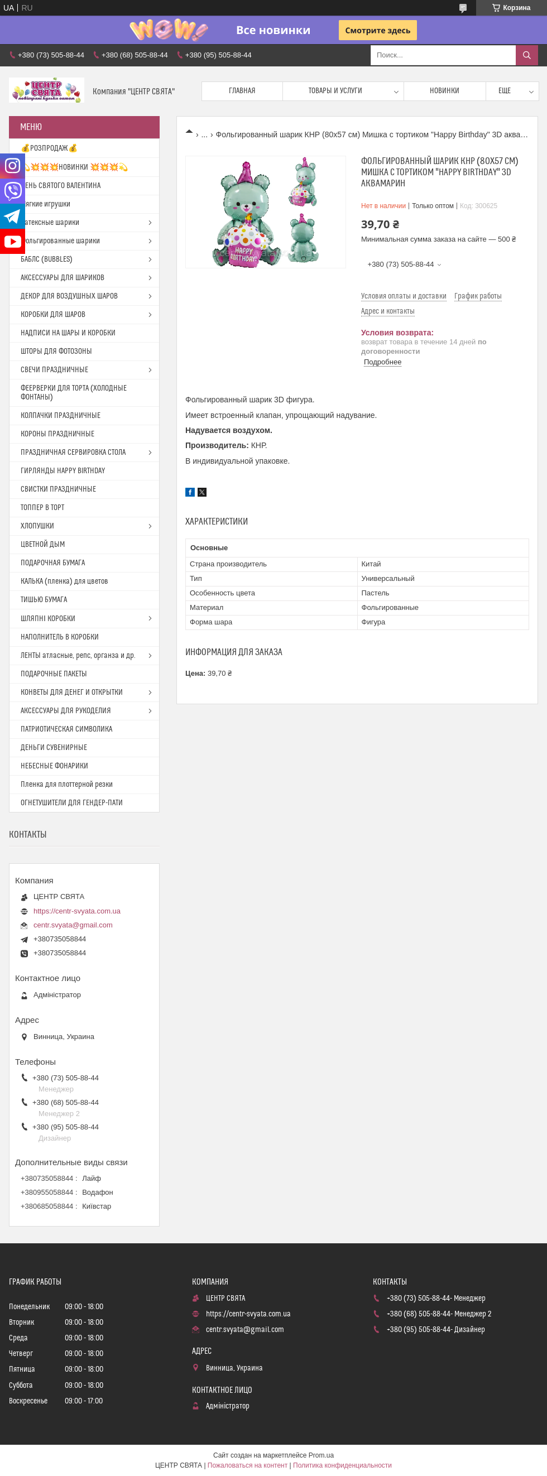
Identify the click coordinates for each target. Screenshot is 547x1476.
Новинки (444, 90)
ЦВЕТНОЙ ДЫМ (43, 544)
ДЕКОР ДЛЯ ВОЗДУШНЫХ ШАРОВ (69, 296)
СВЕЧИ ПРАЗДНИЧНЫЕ (54, 370)
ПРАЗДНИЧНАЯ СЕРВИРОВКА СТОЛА (73, 452)
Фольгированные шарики (60, 241)
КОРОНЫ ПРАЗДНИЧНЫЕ (57, 434)
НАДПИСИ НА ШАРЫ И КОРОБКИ (68, 333)
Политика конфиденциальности (342, 1465)
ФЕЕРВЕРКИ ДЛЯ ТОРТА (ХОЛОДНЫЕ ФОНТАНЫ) (74, 393)
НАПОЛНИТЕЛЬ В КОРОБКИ (60, 637)
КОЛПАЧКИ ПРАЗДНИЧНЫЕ (60, 415)
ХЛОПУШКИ (37, 526)
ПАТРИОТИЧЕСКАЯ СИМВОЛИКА (66, 729)
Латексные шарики (50, 222)
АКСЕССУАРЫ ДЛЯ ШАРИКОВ (62, 277)
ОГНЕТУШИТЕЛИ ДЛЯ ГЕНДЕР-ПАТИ (72, 803)
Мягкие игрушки (45, 204)
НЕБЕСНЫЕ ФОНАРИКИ (54, 766)
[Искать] (527, 55)
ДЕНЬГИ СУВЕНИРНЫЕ (54, 747)
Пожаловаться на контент (247, 1465)
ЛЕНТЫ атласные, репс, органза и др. (78, 655)
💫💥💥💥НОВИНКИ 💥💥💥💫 (74, 167)
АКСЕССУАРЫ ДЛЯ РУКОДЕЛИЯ (66, 710)
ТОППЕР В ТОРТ (42, 507)
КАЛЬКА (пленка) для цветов (64, 581)
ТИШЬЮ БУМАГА (44, 599)
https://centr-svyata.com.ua (77, 911)
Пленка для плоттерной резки (67, 784)
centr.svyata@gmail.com (73, 925)
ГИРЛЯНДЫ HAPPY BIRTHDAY (63, 471)
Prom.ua (321, 1455)
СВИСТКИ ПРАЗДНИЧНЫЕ (58, 489)
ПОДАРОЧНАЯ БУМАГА (53, 563)
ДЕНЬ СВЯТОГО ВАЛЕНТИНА (60, 185)
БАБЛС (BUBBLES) (47, 259)
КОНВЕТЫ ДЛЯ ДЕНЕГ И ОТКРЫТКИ (72, 692)
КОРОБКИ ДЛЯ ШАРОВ (53, 314)
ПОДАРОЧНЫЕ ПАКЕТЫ (54, 674)
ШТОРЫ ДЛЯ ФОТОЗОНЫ (56, 351)
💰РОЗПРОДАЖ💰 (49, 148)
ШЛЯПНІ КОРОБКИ (48, 618)
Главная (242, 90)
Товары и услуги (335, 90)
